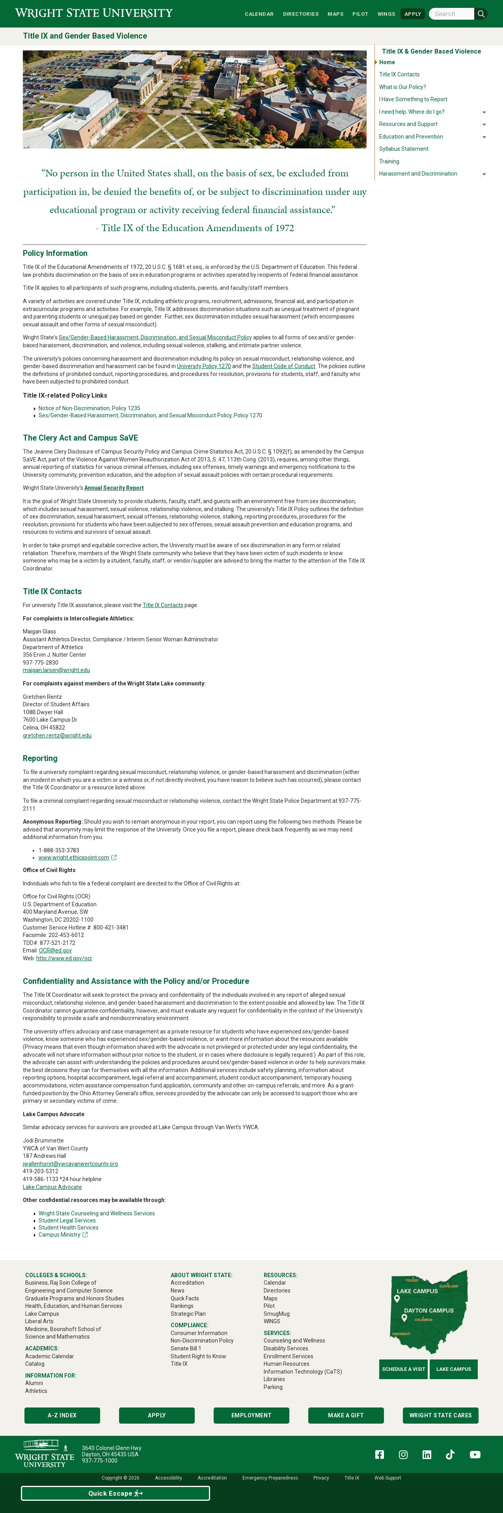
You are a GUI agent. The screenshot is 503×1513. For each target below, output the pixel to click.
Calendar (259, 14)
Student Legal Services (67, 1220)
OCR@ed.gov (55, 950)
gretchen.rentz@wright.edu (57, 735)
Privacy (321, 1478)
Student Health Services (69, 1227)
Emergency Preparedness (270, 1478)
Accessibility (168, 1478)
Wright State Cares (441, 1415)
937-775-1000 (99, 1460)
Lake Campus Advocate (52, 1187)
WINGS (386, 14)
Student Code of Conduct (283, 366)
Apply (157, 1415)
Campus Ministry (59, 1235)
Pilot (360, 14)
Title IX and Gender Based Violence (85, 36)
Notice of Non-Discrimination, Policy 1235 (89, 408)
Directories (301, 14)
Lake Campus (453, 1369)
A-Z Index (62, 1415)
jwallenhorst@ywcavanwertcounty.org (70, 1164)
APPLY (412, 14)
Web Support (387, 1478)
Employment (251, 1415)
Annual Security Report (114, 488)
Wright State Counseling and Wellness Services (97, 1213)
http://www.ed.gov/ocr (64, 958)
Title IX (352, 1478)
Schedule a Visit (403, 1369)
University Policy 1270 (204, 366)
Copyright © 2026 (121, 1478)
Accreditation (212, 1478)
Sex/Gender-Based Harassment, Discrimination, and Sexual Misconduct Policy (155, 337)
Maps (335, 14)
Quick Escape (115, 1493)
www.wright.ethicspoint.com (74, 857)
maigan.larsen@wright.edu (56, 670)
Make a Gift (346, 1415)
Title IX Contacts (163, 605)
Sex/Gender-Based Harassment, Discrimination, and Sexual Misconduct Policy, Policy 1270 (150, 415)
